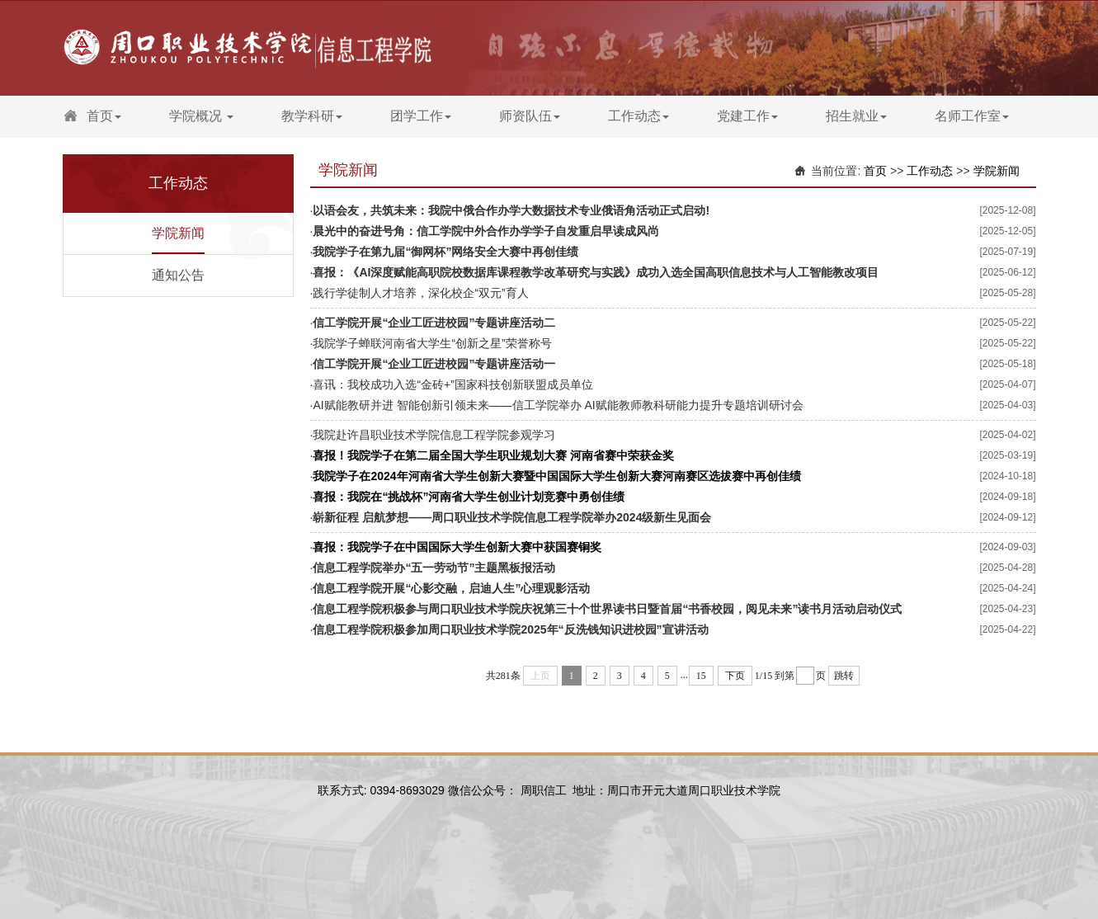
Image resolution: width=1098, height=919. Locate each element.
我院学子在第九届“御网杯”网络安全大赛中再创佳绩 (445, 251)
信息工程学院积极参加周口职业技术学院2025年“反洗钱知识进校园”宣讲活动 (510, 629)
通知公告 (178, 275)
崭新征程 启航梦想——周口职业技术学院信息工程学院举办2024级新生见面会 (512, 517)
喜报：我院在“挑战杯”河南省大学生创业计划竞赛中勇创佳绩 (468, 496)
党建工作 (747, 116)
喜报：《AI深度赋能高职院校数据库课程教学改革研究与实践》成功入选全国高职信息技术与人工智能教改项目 (596, 272)
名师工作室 (972, 116)
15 (701, 675)
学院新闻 (178, 233)
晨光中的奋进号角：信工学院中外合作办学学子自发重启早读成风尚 (486, 231)
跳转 (844, 675)
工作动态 (638, 116)
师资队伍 (529, 116)
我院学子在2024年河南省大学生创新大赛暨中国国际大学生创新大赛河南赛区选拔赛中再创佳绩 (556, 476)
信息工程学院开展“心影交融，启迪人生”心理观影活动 (451, 588)
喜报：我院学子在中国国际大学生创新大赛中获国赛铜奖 (457, 547)
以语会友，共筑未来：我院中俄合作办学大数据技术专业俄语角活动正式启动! (511, 210)
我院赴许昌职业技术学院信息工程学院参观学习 (434, 434)
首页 (104, 116)
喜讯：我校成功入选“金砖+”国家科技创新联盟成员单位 (453, 384)
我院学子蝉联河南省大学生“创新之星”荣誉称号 (432, 343)
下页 (735, 675)
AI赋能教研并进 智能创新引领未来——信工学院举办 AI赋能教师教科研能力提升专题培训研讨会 (558, 405)
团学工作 (420, 116)
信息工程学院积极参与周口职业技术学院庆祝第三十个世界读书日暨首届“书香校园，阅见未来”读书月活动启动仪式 (607, 608)
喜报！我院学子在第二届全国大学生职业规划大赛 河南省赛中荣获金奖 (493, 455)
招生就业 (856, 116)
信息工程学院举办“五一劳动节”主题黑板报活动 (434, 567)
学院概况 (201, 116)
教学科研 (311, 116)
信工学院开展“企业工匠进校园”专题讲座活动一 (434, 363)
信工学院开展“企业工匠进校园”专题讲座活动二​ (434, 322)
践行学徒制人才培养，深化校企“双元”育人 (420, 292)
